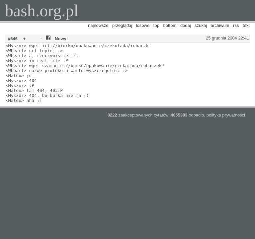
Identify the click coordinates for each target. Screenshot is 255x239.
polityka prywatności (226, 115)
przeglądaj (122, 25)
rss (236, 25)
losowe (142, 25)
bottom (170, 25)
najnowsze (98, 25)
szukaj (201, 25)
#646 (13, 38)
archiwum (220, 25)
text (246, 25)
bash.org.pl (41, 10)
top (156, 25)
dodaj (185, 25)
